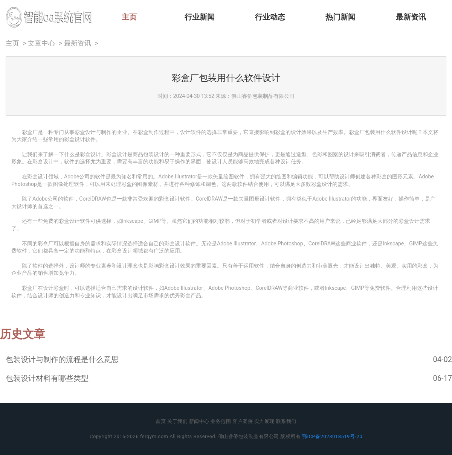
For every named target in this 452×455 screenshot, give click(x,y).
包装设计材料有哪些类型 (47, 378)
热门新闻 (340, 16)
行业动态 (270, 16)
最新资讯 (411, 16)
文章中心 (41, 43)
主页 (129, 16)
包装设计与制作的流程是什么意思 (62, 359)
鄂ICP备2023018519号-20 (332, 436)
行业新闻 (200, 16)
